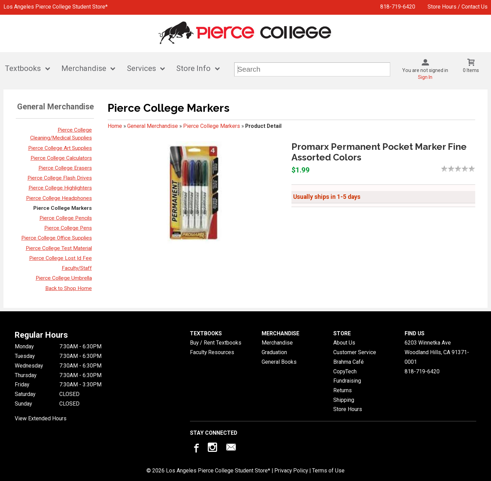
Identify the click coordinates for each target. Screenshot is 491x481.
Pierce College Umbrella (64, 278)
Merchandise (83, 68)
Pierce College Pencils (65, 218)
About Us (344, 342)
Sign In (425, 77)
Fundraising (347, 380)
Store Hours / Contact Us (458, 6)
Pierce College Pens (68, 228)
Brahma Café (348, 362)
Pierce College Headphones (59, 198)
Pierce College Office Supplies (56, 238)
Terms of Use (328, 470)
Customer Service (354, 352)
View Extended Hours (41, 418)
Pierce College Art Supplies (60, 148)
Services (141, 68)
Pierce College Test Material (59, 248)
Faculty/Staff (77, 268)
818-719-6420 (397, 6)
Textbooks (23, 68)
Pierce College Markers (62, 208)
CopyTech (345, 371)
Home (115, 126)
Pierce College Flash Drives (59, 178)
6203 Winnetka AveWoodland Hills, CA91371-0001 (437, 352)
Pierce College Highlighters (60, 188)
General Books (279, 362)
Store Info (193, 68)
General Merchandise (152, 126)
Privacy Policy (291, 470)
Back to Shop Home (68, 288)
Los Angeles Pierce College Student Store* (55, 6)
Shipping (343, 400)
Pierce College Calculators (61, 158)
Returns (342, 390)
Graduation (274, 352)
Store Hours (347, 409)
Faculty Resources (212, 352)
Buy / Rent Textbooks (215, 342)
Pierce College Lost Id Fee (60, 258)
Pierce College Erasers (65, 168)
